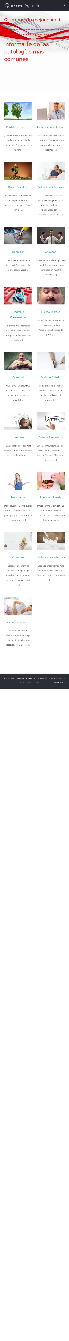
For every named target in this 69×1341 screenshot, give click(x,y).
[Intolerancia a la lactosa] (51, 541)
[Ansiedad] (51, 235)
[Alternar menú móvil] (64, 4)
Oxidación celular (18, 187)
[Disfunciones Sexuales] (51, 171)
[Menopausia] (18, 481)
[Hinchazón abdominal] (18, 606)
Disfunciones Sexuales (50, 187)
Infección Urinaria (50, 497)
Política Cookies (33, 682)
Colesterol (18, 557)
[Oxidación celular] (18, 171)
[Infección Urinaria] (51, 481)
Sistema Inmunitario (51, 437)
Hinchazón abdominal (18, 622)
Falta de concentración (50, 127)
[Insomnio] (18, 421)
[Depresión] (18, 235)
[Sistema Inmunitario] (51, 421)
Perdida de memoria (18, 127)
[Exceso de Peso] (51, 295)
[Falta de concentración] (51, 111)
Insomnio (18, 437)
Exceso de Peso (50, 311)
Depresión (18, 251)
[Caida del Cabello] (51, 361)
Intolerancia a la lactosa (51, 557)
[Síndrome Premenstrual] (18, 295)
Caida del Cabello (50, 377)
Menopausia (18, 497)
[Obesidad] (18, 361)
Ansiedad (50, 251)
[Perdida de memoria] (18, 111)
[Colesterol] (18, 541)
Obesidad (18, 377)
